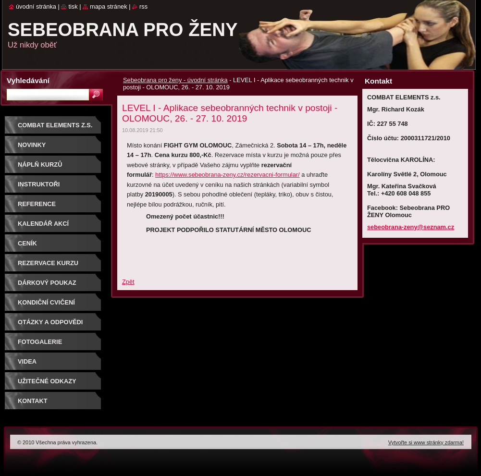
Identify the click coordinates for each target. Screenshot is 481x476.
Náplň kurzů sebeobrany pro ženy (56, 168)
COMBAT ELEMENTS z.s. (55, 125)
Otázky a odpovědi (50, 322)
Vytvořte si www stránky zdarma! (426, 442)
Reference (37, 203)
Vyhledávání (28, 80)
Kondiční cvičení (46, 302)
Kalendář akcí (43, 223)
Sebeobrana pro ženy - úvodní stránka (175, 80)
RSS (143, 6)
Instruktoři (39, 184)
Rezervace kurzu (48, 263)
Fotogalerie (40, 341)
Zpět (128, 281)
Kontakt (33, 400)
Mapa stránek (108, 6)
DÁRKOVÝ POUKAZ (47, 282)
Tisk (72, 6)
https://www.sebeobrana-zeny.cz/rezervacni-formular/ (227, 174)
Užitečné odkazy (47, 381)
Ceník (27, 243)
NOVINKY (32, 144)
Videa (27, 361)
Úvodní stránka (36, 6)
